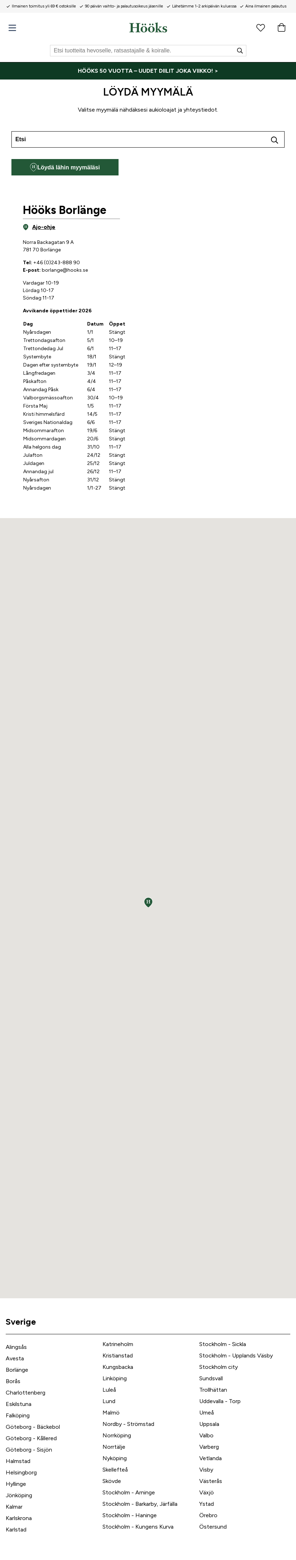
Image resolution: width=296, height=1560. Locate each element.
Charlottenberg (25, 1392)
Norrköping (116, 1435)
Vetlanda (210, 1458)
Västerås (210, 1481)
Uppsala (209, 1424)
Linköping (114, 1378)
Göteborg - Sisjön (29, 1449)
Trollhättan (213, 1389)
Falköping (18, 1415)
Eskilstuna (18, 1404)
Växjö (206, 1492)
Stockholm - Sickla (222, 1344)
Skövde (111, 1481)
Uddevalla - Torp (220, 1401)
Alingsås (16, 1347)
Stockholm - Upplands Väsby (236, 1355)
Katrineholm (117, 1344)
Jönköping (19, 1495)
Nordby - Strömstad (128, 1424)
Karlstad (16, 1529)
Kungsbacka (117, 1367)
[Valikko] (12, 28)
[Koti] (148, 27)
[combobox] (148, 139)
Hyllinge (16, 1483)
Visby (206, 1469)
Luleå (109, 1389)
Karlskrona (19, 1518)
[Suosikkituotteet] (261, 27)
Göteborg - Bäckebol (33, 1426)
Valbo (206, 1435)
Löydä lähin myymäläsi (65, 167)
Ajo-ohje (39, 227)
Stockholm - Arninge (128, 1492)
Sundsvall (211, 1378)
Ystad (206, 1503)
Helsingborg (21, 1472)
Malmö (111, 1412)
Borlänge (17, 1369)
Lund (108, 1401)
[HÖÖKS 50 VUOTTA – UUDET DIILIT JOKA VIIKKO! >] (148, 71)
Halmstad (18, 1461)
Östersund (213, 1526)
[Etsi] (148, 50)
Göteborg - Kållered (31, 1438)
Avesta (15, 1358)
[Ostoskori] (281, 27)
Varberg (209, 1446)
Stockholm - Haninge (129, 1515)
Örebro (208, 1515)
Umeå (206, 1412)
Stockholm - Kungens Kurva (138, 1526)
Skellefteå (115, 1469)
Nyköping (114, 1458)
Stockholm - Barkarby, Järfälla (139, 1503)
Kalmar (14, 1506)
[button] (148, 902)
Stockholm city (218, 1367)
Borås (13, 1381)
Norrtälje (113, 1446)
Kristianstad (117, 1355)
